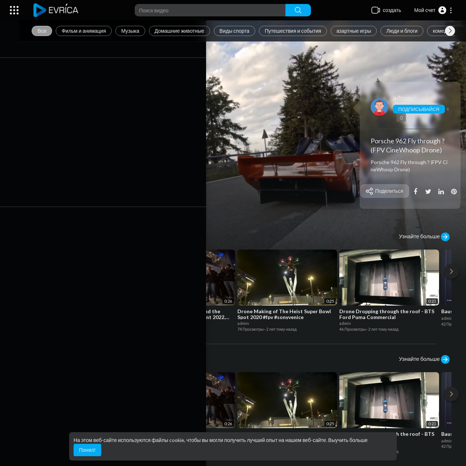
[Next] (451, 271)
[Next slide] (450, 31)
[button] (433, 10)
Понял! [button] (87, 450)
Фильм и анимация (94, 31)
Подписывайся (421, 109)
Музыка (140, 31)
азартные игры (364, 31)
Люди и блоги (412, 31)
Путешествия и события (303, 31)
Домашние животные (189, 31)
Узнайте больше (424, 236)
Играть (52, 202)
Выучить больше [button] (348, 440)
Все (52, 31)
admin (404, 97)
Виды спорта (245, 31)
